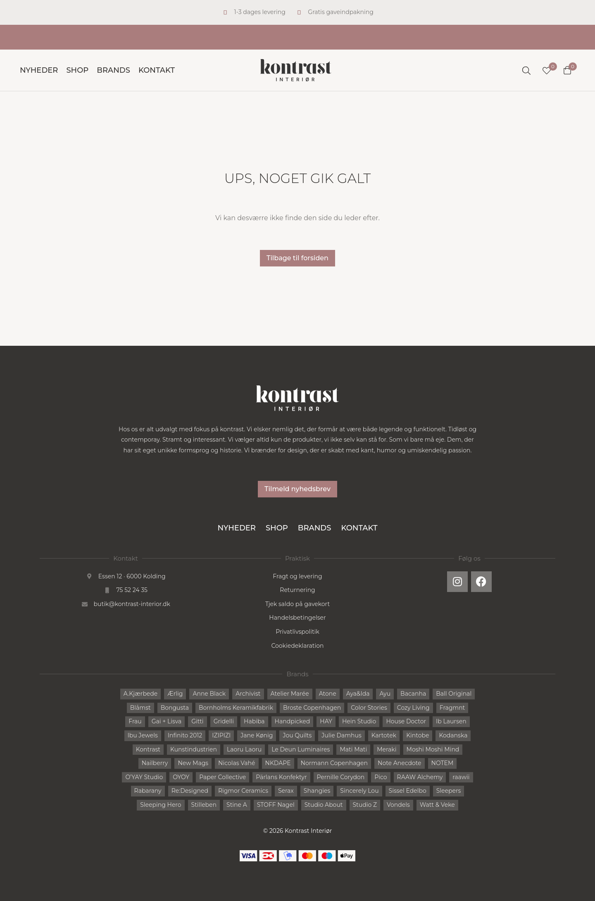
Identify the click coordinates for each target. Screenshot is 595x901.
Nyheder (39, 70)
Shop (77, 70)
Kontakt (156, 70)
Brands (113, 70)
